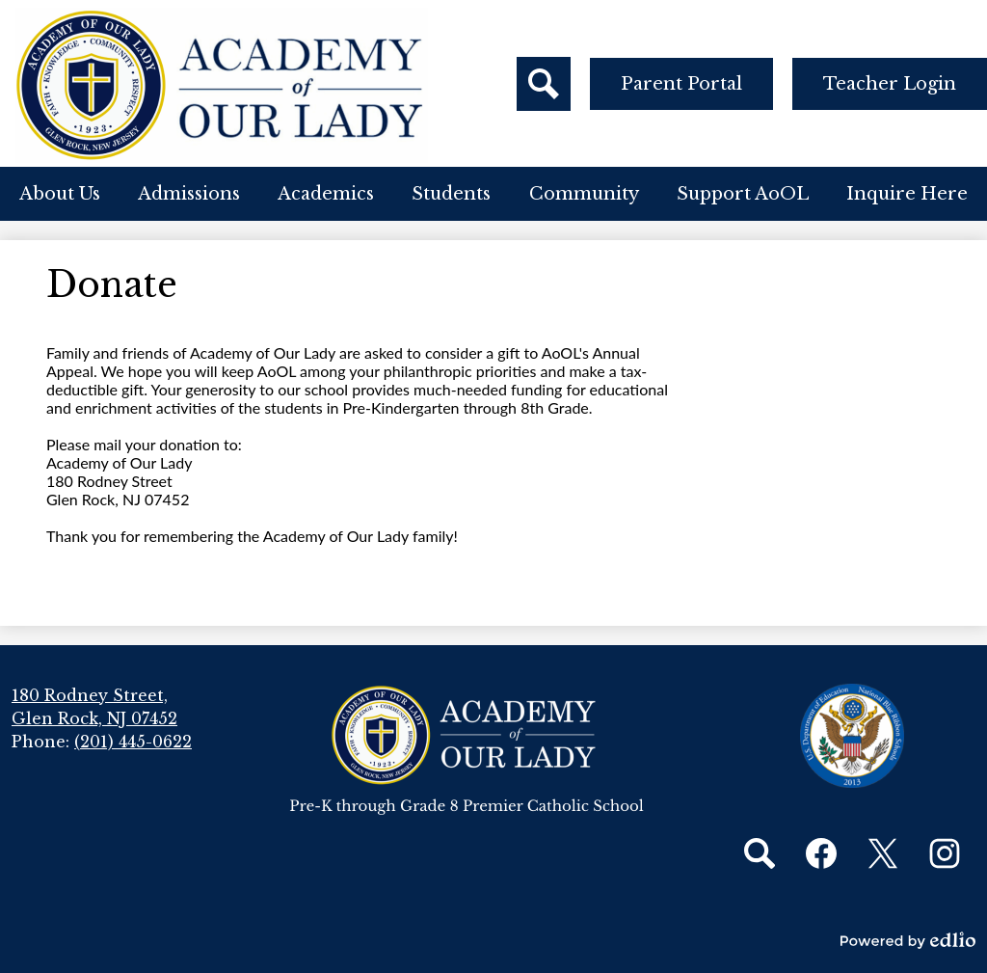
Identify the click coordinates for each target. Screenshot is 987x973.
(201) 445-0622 (133, 741)
